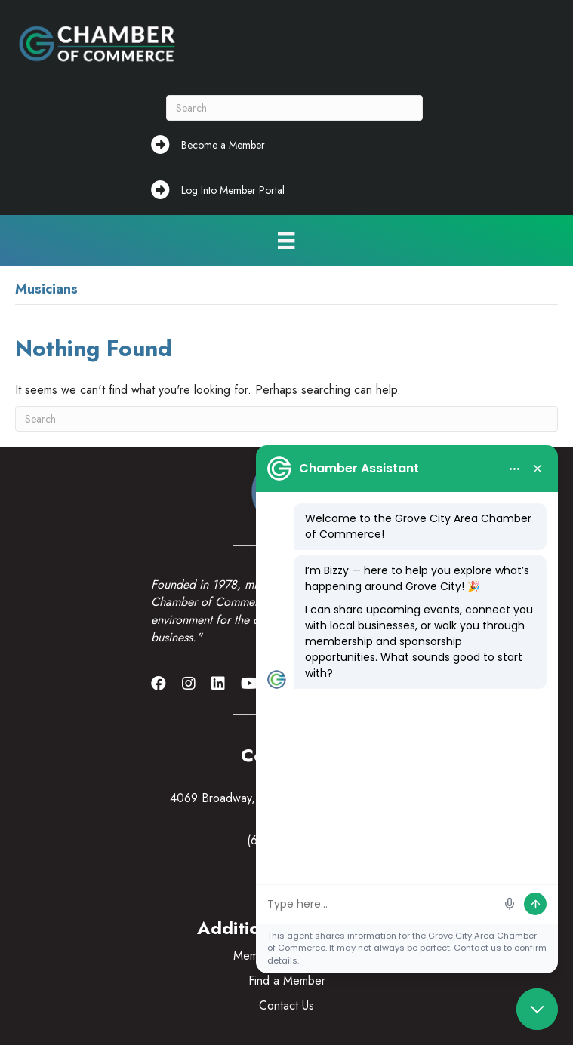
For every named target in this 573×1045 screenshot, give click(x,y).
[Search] (294, 108)
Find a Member (286, 980)
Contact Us (286, 1005)
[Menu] (286, 241)
